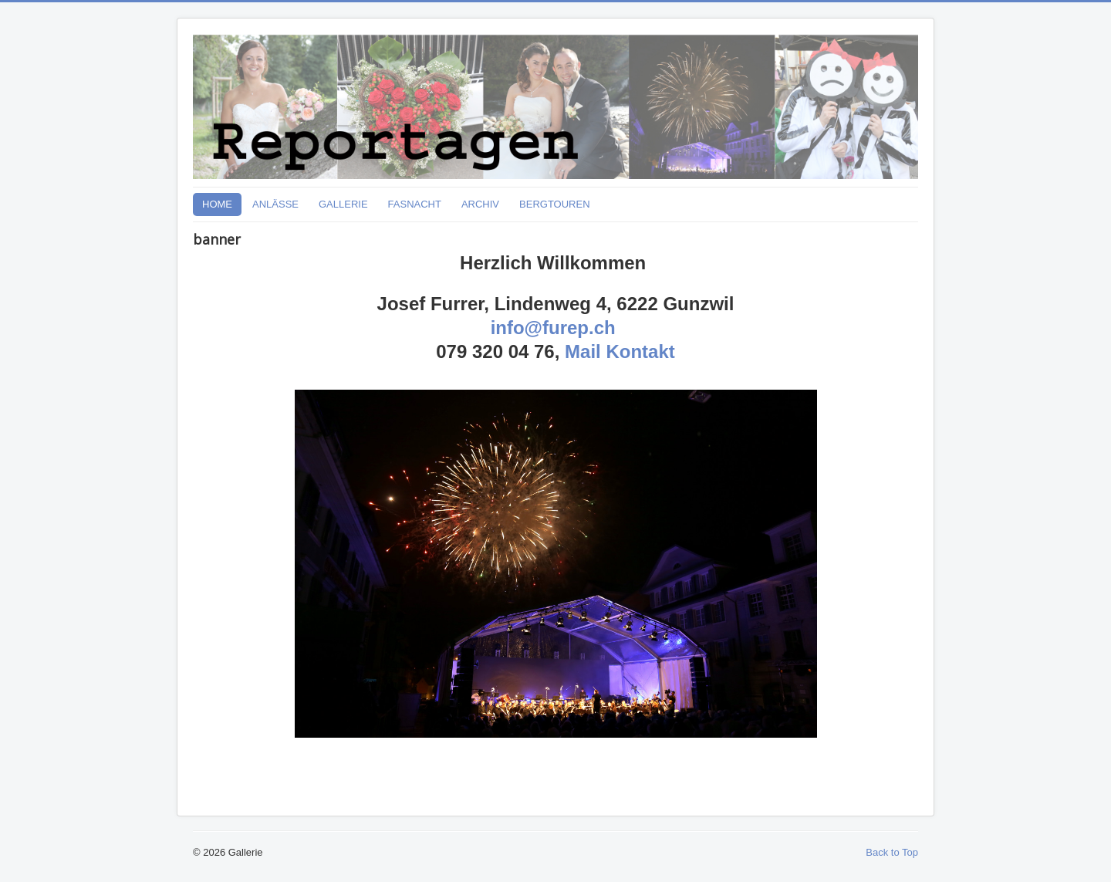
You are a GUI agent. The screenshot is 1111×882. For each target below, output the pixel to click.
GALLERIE (343, 204)
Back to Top (892, 852)
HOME (217, 204)
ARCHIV (480, 204)
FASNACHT (414, 204)
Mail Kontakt (620, 351)
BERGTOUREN (554, 204)
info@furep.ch (553, 327)
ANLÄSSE (275, 204)
